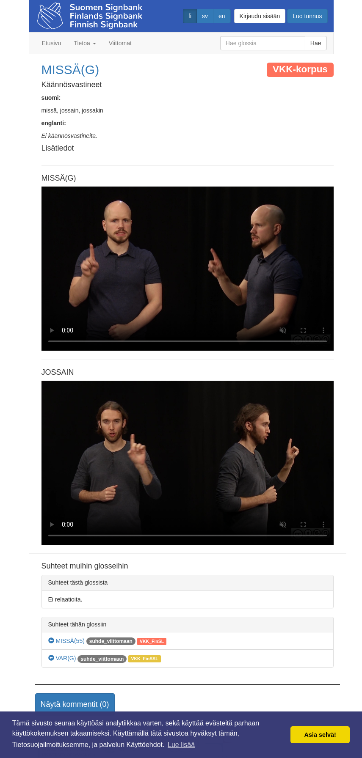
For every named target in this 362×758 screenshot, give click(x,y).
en (221, 16)
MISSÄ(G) (70, 70)
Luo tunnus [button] (307, 16)
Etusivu (51, 43)
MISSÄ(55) (66, 640)
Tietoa (85, 43)
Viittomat (120, 43)
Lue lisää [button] (181, 744)
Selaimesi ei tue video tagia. (187, 269)
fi (189, 16)
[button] (75, 704)
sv (205, 16)
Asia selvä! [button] (320, 734)
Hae (315, 43)
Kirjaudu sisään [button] (260, 16)
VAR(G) (62, 658)
